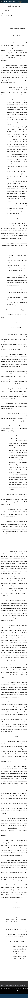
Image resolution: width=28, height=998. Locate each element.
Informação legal (20, 985)
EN (26, 1)
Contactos (11, 985)
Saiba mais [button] (24, 992)
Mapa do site (4, 985)
